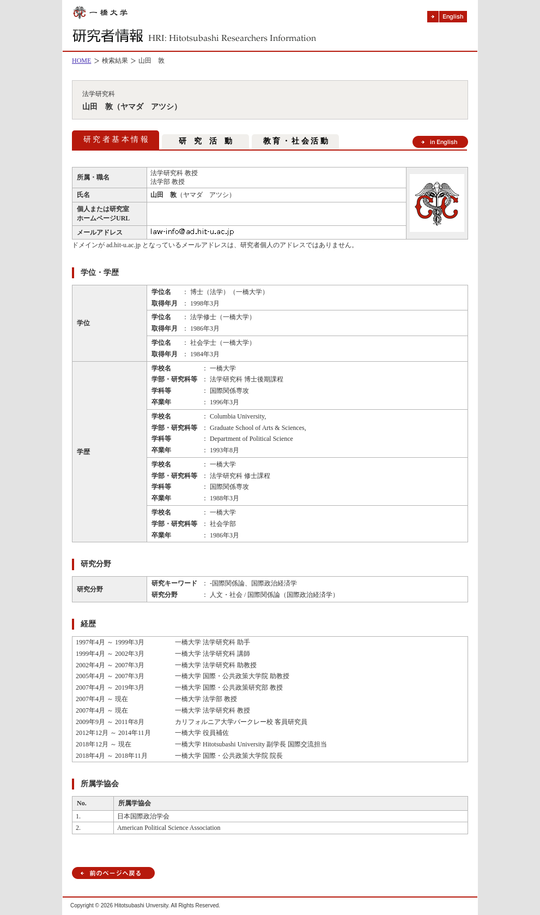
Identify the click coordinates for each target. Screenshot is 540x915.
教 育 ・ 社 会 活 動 (295, 141)
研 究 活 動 (205, 141)
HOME (81, 60)
